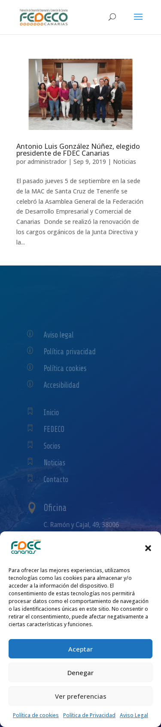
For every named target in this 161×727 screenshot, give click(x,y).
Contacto (59, 479)
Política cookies (67, 368)
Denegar (80, 672)
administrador (47, 161)
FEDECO (58, 429)
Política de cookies (36, 715)
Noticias (124, 161)
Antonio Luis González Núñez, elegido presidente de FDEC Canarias (78, 150)
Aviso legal (62, 335)
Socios (56, 446)
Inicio (55, 412)
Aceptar (80, 649)
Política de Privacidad (89, 715)
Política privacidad (71, 351)
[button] (148, 548)
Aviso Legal (134, 715)
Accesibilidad (64, 385)
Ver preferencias (80, 696)
